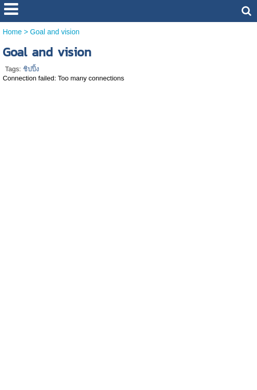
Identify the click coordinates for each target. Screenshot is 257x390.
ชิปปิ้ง (31, 69)
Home (12, 32)
